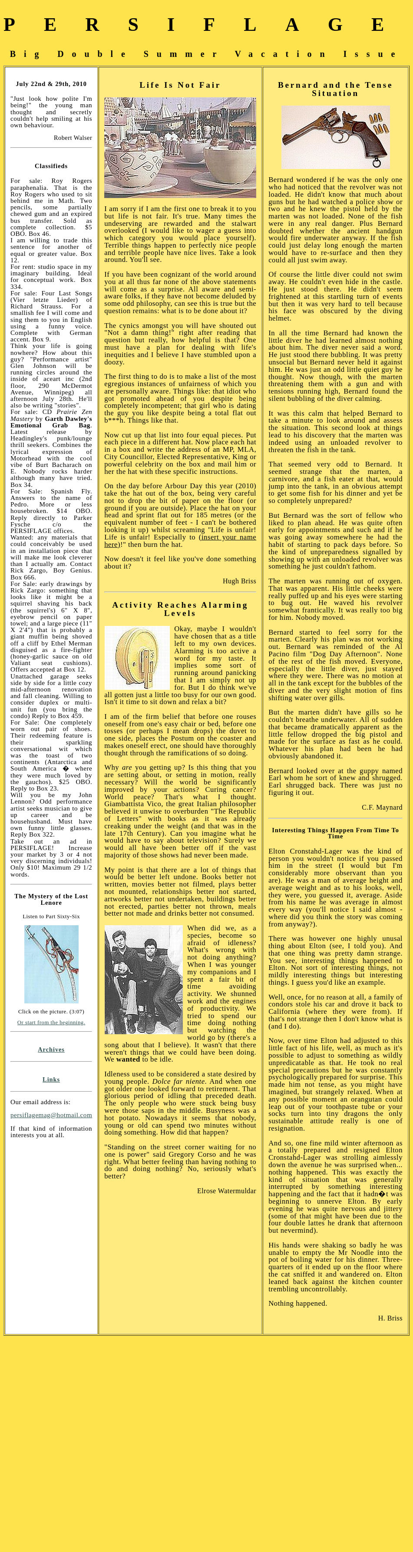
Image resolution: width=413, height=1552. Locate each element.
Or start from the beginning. (51, 1022)
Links (51, 1079)
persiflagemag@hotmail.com (51, 1114)
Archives (51, 1049)
